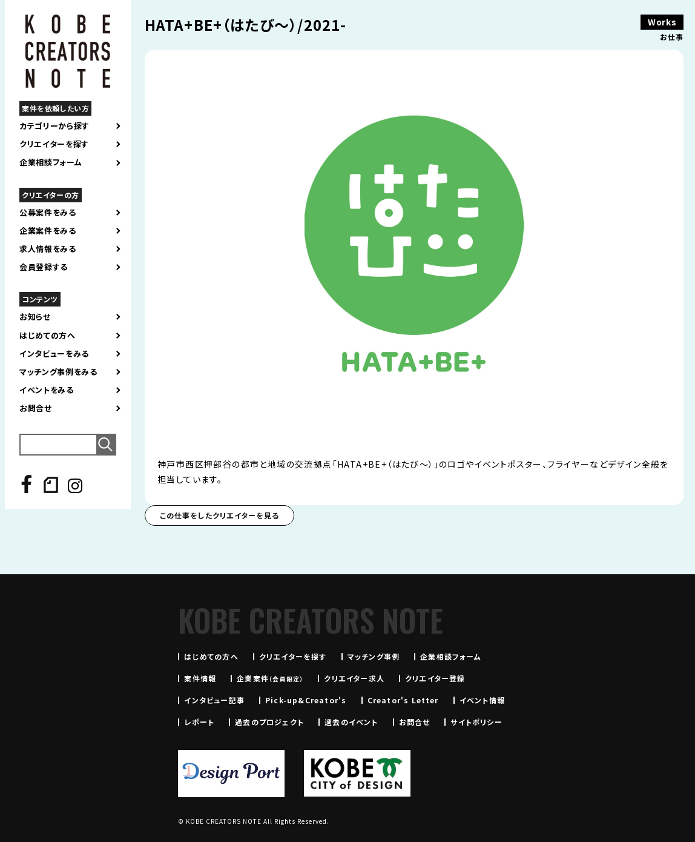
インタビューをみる (54, 353)
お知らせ (35, 316)
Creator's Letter (403, 700)
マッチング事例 (374, 656)
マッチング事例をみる (58, 371)
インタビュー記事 (214, 700)
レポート (199, 722)
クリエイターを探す (54, 144)
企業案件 (270, 678)
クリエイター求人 (354, 678)
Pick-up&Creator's (305, 700)
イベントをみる (46, 390)
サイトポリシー (476, 722)
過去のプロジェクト (269, 722)
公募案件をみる (47, 212)
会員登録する (43, 267)
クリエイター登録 (435, 678)
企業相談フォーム (50, 162)
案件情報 (200, 678)
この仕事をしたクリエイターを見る (219, 515)
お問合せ (35, 408)
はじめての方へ (47, 335)
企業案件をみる (47, 230)
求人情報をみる (47, 249)
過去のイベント (351, 722)
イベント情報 (482, 700)
